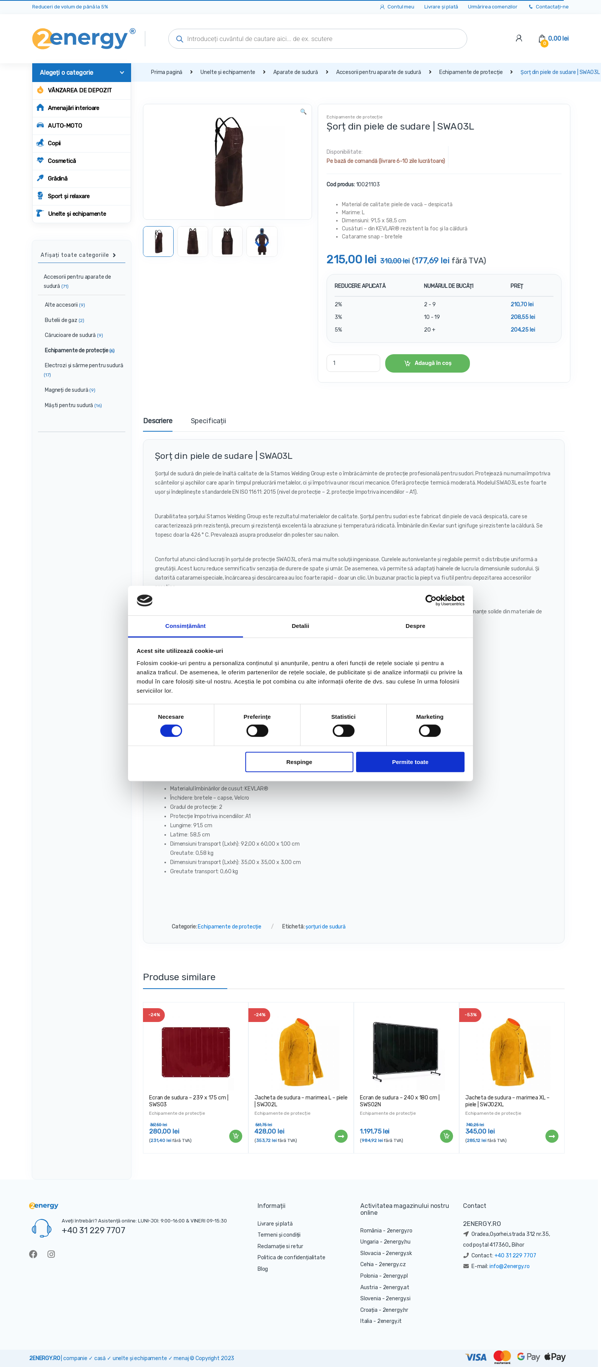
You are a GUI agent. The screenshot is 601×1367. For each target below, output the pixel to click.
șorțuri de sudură (325, 926)
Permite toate (410, 762)
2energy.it (389, 1321)
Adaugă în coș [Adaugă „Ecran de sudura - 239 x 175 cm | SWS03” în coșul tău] (235, 1136)
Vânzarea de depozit (74, 90)
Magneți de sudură (66, 390)
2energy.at (396, 1287)
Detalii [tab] (300, 626)
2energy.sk (399, 1253)
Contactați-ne (548, 7)
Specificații (208, 421)
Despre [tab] (415, 626)
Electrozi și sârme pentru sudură (80, 370)
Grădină (51, 178)
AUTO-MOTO (59, 125)
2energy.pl (395, 1276)
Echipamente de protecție (471, 72)
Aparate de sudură (295, 72)
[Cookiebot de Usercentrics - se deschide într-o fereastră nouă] (431, 600)
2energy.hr (396, 1310)
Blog (263, 1269)
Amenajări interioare (67, 108)
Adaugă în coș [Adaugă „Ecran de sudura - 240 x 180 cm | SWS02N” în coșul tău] (446, 1136)
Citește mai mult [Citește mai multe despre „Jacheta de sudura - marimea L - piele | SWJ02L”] (341, 1136)
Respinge (299, 762)
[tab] (157, 424)
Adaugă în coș (433, 363)
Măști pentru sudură (70, 405)
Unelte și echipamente (71, 213)
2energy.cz (392, 1264)
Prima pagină (166, 72)
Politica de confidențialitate (291, 1257)
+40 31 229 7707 (93, 1230)
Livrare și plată (441, 7)
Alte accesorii (61, 305)
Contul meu (396, 7)
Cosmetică (56, 160)
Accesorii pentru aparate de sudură (378, 72)
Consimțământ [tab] (185, 626)
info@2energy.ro (509, 1266)
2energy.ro (400, 1230)
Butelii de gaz (61, 320)
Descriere (157, 421)
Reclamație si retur (280, 1246)
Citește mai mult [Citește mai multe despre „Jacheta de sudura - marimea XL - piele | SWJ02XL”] (551, 1136)
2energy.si (398, 1298)
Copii (48, 143)
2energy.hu (397, 1242)
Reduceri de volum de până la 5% (70, 7)
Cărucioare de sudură (70, 335)
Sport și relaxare (63, 196)
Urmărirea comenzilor (492, 7)
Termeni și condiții (279, 1235)
